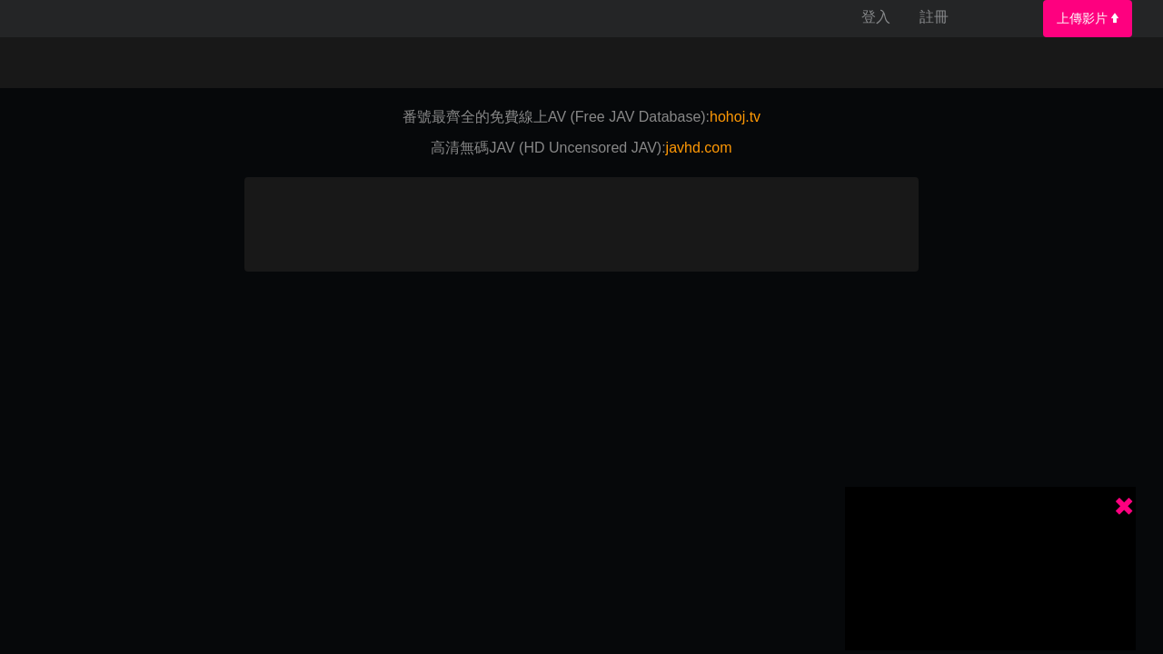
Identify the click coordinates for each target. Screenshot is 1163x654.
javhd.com (699, 147)
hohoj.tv (735, 116)
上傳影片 (1087, 18)
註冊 (934, 17)
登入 (875, 17)
